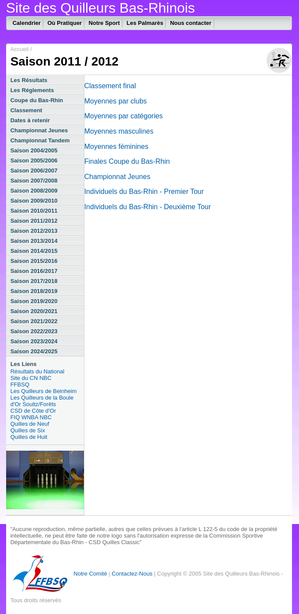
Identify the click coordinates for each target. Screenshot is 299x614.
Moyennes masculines (118, 131)
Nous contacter (191, 23)
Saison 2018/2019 (34, 291)
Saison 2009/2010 (34, 200)
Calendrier (27, 23)
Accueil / (21, 49)
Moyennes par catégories (123, 116)
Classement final (110, 86)
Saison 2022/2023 (34, 331)
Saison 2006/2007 (34, 170)
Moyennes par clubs (115, 101)
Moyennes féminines (116, 146)
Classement (26, 110)
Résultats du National (37, 371)
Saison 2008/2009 (34, 190)
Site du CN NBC (31, 378)
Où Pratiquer (64, 23)
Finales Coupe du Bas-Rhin (127, 161)
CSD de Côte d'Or (33, 410)
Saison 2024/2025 (34, 351)
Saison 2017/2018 (34, 281)
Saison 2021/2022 (34, 321)
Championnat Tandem (40, 140)
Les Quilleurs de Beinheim (43, 391)
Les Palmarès (145, 23)
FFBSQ (19, 384)
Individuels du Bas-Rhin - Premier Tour (144, 191)
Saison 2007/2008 (34, 180)
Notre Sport (104, 23)
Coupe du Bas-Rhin (36, 100)
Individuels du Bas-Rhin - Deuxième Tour (147, 206)
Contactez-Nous (131, 573)
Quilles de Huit (29, 437)
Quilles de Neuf (29, 424)
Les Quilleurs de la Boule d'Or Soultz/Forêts (42, 400)
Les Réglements (32, 90)
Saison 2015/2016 (34, 261)
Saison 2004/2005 (34, 150)
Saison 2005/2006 (34, 160)
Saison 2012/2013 (34, 231)
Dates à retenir (30, 120)
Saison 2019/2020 (34, 301)
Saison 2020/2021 (34, 311)
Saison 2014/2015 (34, 251)
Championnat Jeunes (39, 130)
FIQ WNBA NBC (31, 417)
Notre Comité (90, 573)
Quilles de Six (27, 430)
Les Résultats (29, 80)
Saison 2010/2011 (34, 210)
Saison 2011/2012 (34, 220)
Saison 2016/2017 (34, 271)
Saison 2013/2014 (34, 241)
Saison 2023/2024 (34, 341)
